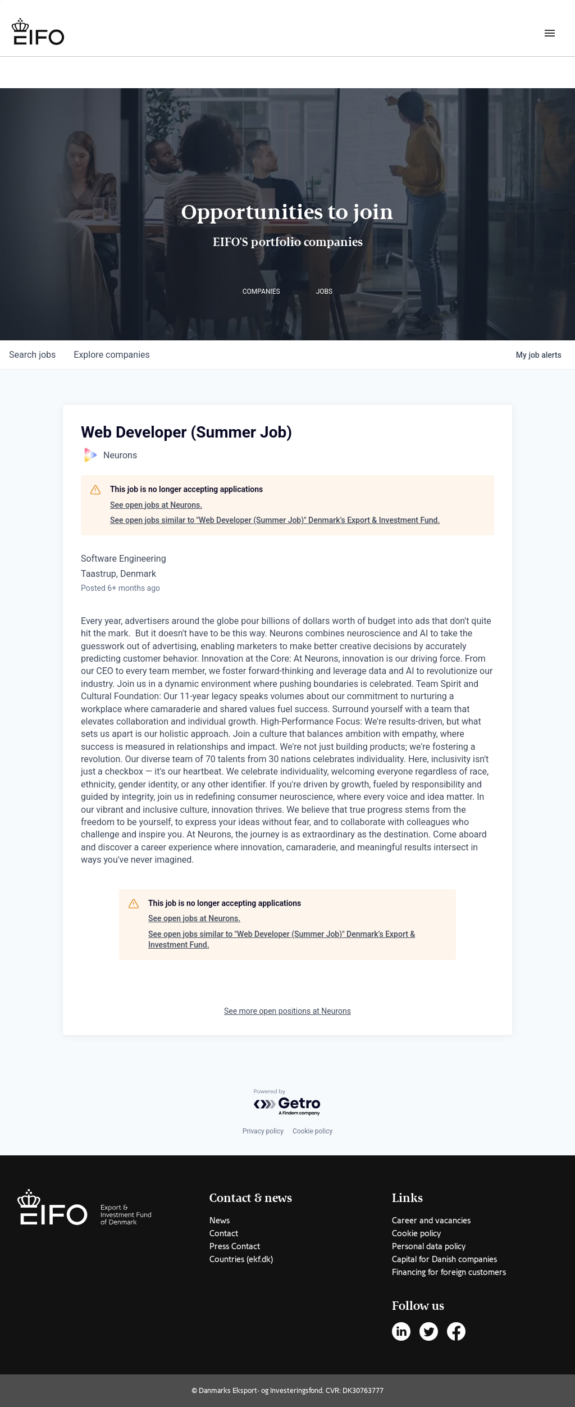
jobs (32, 354)
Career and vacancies (431, 1220)
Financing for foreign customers (449, 1272)
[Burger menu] (549, 32)
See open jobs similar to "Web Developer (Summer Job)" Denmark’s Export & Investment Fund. (275, 520)
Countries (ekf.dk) (241, 1259)
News (219, 1220)
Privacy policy (263, 1131)
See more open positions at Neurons (287, 1011)
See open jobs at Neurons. (156, 504)
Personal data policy (429, 1246)
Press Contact (234, 1246)
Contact (223, 1233)
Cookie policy (312, 1131)
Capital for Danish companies (444, 1259)
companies (111, 354)
